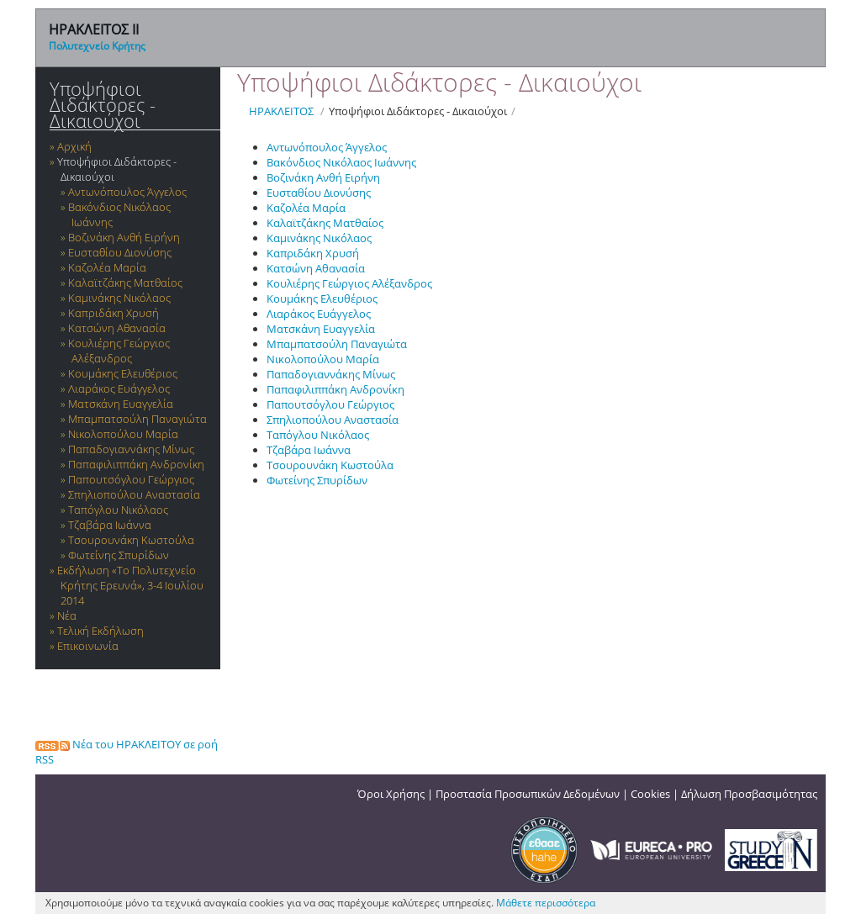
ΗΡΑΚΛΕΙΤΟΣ (281, 111)
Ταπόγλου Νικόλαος (118, 509)
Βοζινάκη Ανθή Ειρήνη (124, 237)
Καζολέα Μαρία (107, 267)
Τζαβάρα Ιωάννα (109, 524)
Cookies (650, 793)
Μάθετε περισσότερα (545, 903)
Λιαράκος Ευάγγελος (119, 388)
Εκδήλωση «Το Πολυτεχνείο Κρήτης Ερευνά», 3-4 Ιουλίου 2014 (130, 585)
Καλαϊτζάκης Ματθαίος (125, 282)
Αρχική (74, 146)
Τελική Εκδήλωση (100, 630)
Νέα (67, 615)
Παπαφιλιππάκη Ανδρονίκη (136, 464)
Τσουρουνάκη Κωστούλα (131, 539)
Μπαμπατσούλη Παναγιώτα (137, 418)
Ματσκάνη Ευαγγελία (120, 403)
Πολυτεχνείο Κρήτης (97, 46)
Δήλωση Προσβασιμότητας (749, 793)
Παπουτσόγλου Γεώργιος (131, 479)
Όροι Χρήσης (391, 793)
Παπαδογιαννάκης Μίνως (131, 449)
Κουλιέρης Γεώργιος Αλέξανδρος (119, 350)
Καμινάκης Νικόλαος (119, 297)
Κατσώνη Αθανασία (117, 327)
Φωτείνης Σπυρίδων (118, 555)
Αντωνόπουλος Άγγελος (127, 191)
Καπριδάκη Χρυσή (113, 312)
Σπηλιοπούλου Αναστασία (134, 494)
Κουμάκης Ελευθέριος (122, 373)
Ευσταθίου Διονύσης (120, 252)
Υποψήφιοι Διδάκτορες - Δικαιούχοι (103, 105)
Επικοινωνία (88, 645)
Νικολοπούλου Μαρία (123, 433)
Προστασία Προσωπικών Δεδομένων (528, 793)
